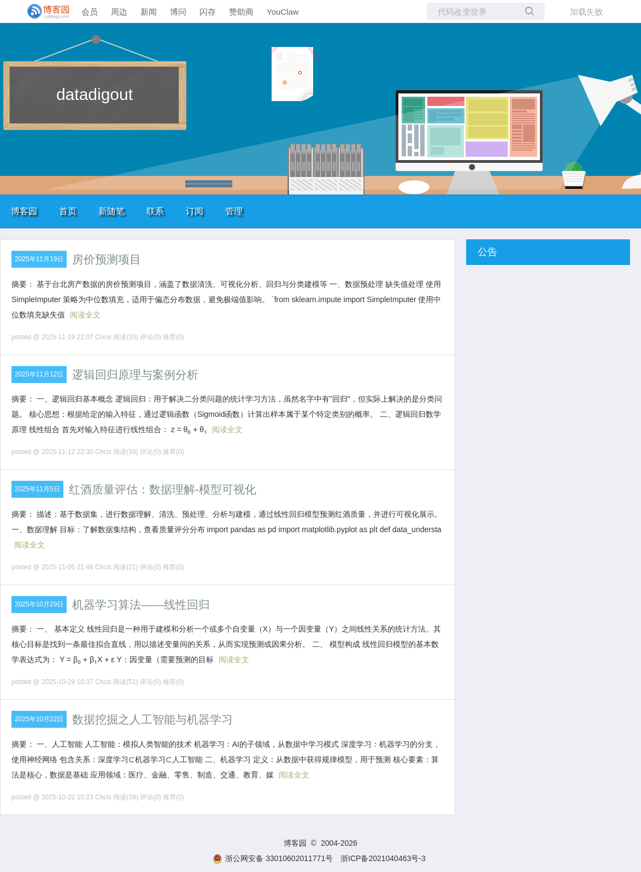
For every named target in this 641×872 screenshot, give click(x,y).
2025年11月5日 (37, 489)
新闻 (148, 11)
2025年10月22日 (39, 719)
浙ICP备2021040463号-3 (383, 858)
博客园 (24, 211)
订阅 (194, 211)
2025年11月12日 (39, 374)
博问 (178, 11)
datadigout (94, 94)
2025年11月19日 (39, 259)
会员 (89, 11)
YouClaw (283, 11)
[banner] (44, 11)
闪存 (207, 11)
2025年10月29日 (39, 604)
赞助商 (241, 11)
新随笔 (111, 211)
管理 (234, 211)
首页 (68, 211)
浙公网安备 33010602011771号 (273, 858)
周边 (119, 11)
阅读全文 (85, 314)
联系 (155, 211)
